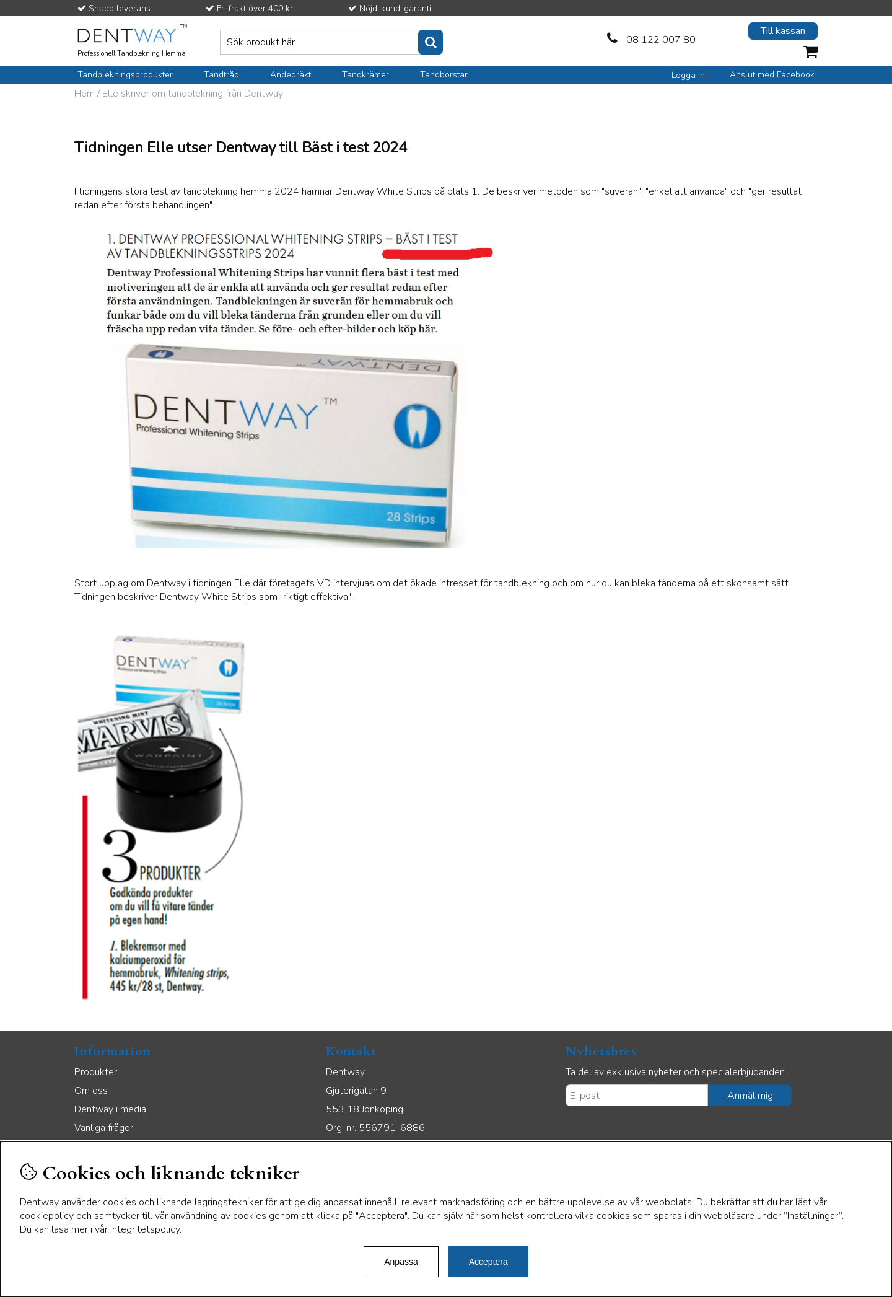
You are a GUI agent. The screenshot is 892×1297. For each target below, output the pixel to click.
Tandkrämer (365, 75)
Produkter (95, 1072)
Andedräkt (290, 75)
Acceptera (488, 1262)
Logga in (688, 75)
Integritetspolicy (145, 1229)
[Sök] (331, 42)
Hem (84, 93)
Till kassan (783, 31)
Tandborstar (444, 75)
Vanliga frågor (103, 1128)
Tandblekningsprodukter (125, 75)
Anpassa (401, 1262)
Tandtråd (221, 75)
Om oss (91, 1090)
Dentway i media (110, 1109)
